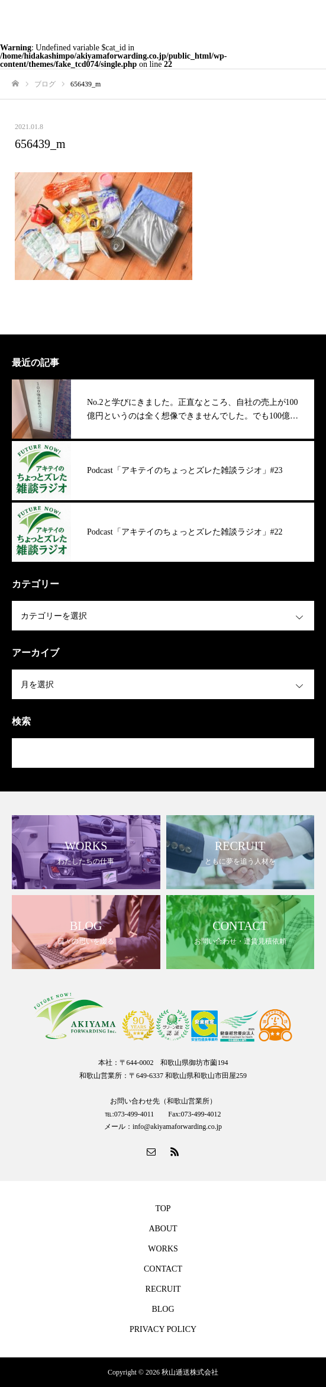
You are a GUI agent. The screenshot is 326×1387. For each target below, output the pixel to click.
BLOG (162, 1309)
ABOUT (163, 1228)
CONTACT (163, 1268)
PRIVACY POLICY (163, 1329)
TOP (162, 1208)
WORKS (163, 1248)
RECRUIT (163, 1289)
